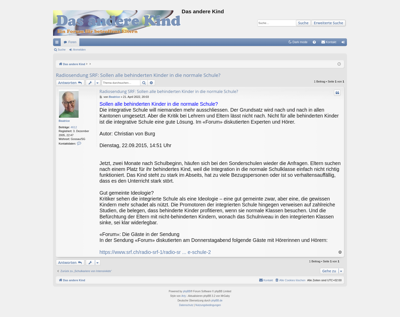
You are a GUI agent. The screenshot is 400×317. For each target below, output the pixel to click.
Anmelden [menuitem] (344, 43)
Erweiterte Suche (328, 22)
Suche (303, 22)
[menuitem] (314, 42)
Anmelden (79, 49)
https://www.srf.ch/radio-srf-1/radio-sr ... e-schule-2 (155, 252)
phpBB (187, 291)
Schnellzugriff (58, 43)
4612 (74, 127)
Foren (72, 42)
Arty (183, 296)
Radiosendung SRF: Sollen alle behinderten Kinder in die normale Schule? (138, 75)
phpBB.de (216, 300)
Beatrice (64, 120)
